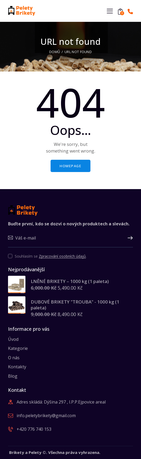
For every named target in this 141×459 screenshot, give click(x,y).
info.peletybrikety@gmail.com (46, 415)
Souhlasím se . (51, 256)
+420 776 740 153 (34, 429)
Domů (54, 51)
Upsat (129, 238)
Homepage (70, 165)
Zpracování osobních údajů (62, 256)
